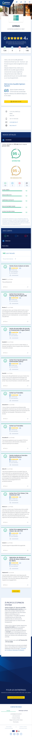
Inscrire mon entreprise (16, 697)
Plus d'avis (16, 591)
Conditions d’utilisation (23, 726)
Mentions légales (9, 726)
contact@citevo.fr (14, 122)
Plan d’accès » (16, 722)
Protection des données (9, 728)
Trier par (8, 258)
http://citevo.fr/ (13, 125)
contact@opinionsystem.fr (16, 714)
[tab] (8, 710)
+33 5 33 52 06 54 (16, 716)
